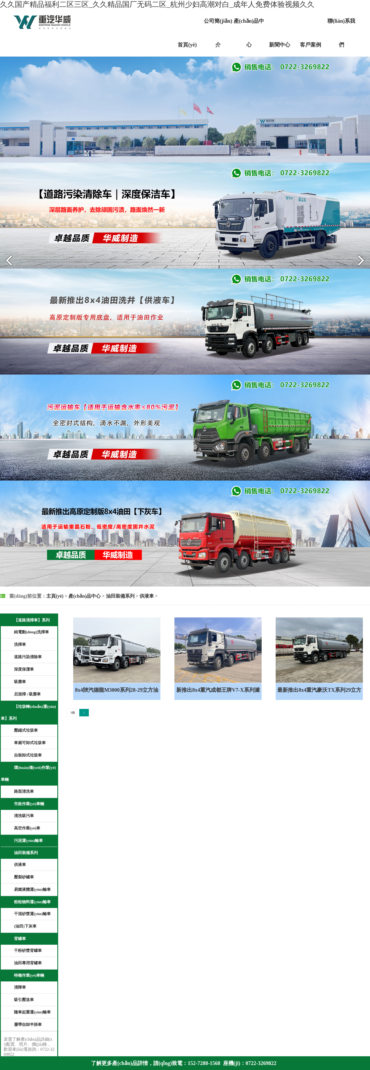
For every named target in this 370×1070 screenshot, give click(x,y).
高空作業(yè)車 (27, 828)
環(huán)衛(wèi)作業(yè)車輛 (28, 773)
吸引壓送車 (24, 1000)
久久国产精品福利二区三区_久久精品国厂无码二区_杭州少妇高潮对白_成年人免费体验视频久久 (157, 4)
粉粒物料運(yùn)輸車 (32, 902)
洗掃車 (20, 644)
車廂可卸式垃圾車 (30, 743)
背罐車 (20, 939)
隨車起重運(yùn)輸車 (32, 1012)
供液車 (147, 596)
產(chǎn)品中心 (84, 596)
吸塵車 (20, 682)
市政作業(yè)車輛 (29, 804)
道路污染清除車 (28, 657)
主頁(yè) (54, 596)
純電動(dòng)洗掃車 (31, 632)
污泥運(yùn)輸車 (28, 840)
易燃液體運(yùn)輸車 (32, 889)
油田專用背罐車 (28, 963)
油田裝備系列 (120, 596)
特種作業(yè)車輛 (29, 975)
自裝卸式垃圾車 (28, 755)
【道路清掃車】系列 (32, 620)
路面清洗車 (24, 791)
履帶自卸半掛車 (28, 1024)
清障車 (20, 987)
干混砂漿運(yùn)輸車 (32, 914)
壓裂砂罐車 (24, 877)
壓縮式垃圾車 (26, 730)
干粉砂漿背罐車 (28, 950)
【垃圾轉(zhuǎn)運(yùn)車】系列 (28, 712)
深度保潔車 (24, 669)
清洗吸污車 (24, 816)
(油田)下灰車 (25, 926)
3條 (72, 712)
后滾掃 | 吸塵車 (27, 694)
